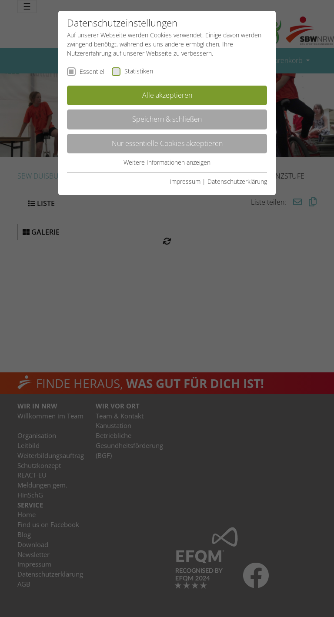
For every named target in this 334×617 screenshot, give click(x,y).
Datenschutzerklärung (237, 181)
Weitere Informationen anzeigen (167, 162)
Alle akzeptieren (167, 95)
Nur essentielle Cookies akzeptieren (167, 143)
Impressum (185, 181)
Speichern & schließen (167, 119)
